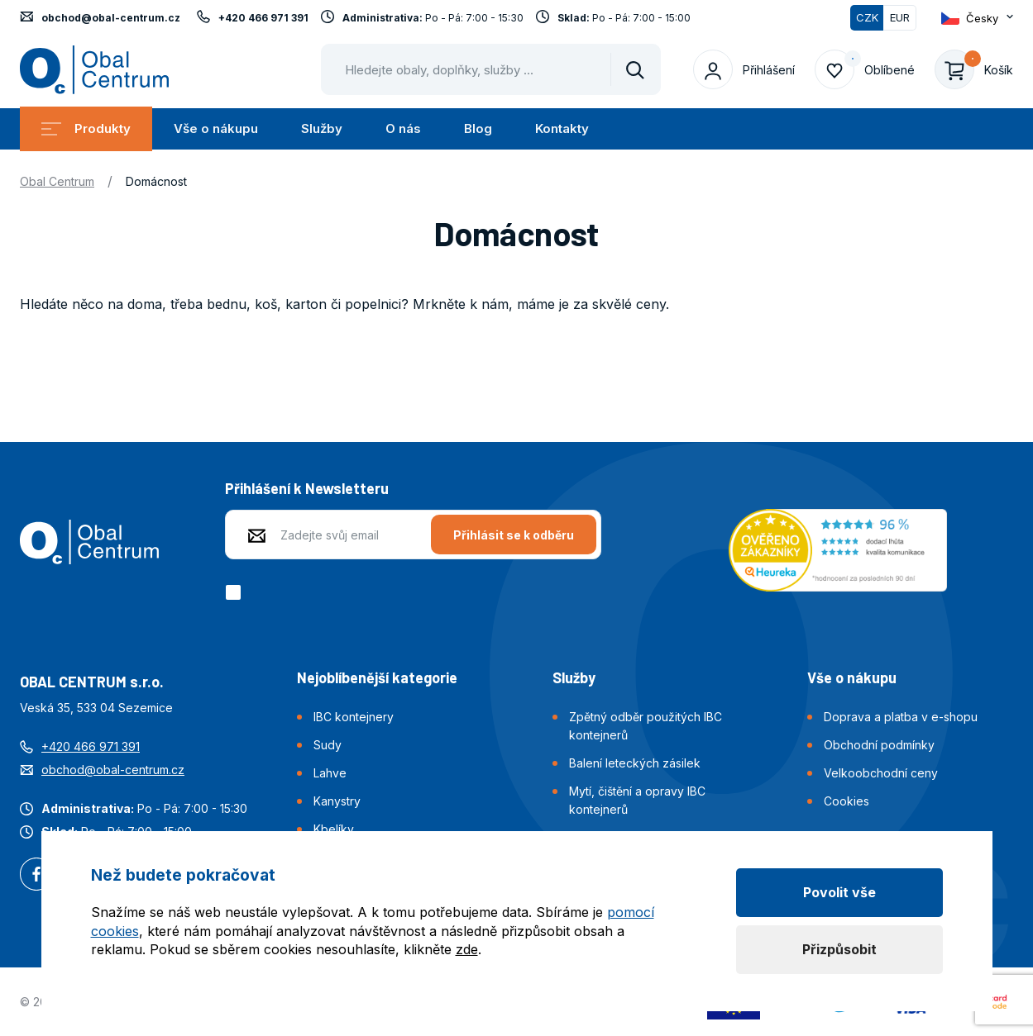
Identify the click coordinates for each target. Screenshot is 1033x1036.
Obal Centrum (57, 181)
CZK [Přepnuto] (867, 17)
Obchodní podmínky (879, 745)
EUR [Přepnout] (900, 17)
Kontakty (562, 128)
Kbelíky (333, 829)
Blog (478, 128)
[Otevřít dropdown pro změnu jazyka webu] (977, 18)
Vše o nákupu (216, 128)
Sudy (327, 745)
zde (467, 949)
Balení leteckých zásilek (635, 763)
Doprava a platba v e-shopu (901, 717)
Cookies (846, 801)
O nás (403, 128)
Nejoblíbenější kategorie (377, 677)
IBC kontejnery (353, 717)
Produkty (86, 128)
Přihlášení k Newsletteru (307, 488)
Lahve (330, 773)
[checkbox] (236, 592)
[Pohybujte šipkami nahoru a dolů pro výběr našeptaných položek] (491, 69)
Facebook (36, 875)
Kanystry (337, 801)
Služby (321, 128)
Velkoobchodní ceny (881, 773)
